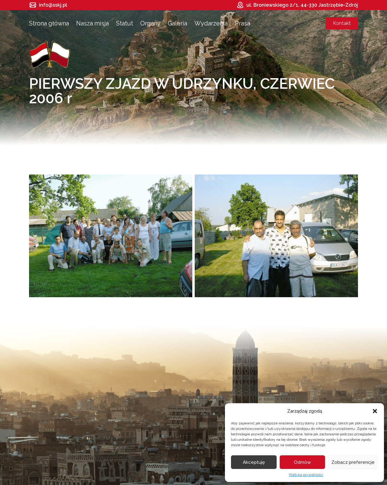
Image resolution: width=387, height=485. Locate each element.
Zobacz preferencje (353, 462)
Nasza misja (92, 23)
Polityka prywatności (306, 475)
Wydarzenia (211, 23)
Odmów (302, 462)
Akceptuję (254, 462)
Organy (150, 23)
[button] (375, 411)
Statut (124, 23)
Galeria (177, 23)
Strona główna (49, 23)
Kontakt (342, 23)
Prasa (242, 23)
